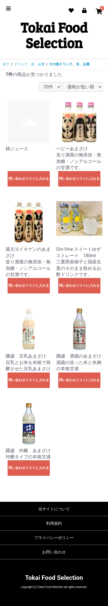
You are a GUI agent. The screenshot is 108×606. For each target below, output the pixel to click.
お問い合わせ (54, 552)
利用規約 (54, 523)
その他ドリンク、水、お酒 (69, 64)
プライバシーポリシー (54, 537)
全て (6, 64)
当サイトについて (54, 509)
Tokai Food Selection (54, 34)
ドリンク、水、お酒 (29, 64)
